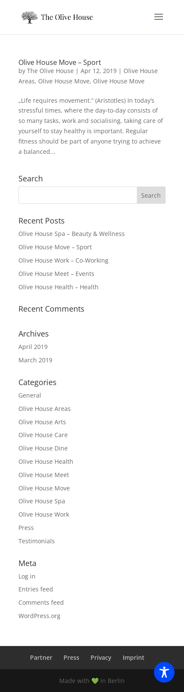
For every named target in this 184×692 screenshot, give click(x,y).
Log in (27, 576)
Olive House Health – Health (58, 287)
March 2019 (35, 360)
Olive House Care (43, 435)
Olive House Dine (43, 448)
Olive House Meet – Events (56, 273)
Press (26, 528)
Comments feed (41, 602)
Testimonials (36, 541)
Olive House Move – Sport (59, 62)
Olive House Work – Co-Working (63, 260)
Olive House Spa (41, 501)
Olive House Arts (42, 422)
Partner (41, 657)
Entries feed (35, 589)
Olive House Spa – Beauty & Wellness (71, 234)
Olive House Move (64, 81)
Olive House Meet (43, 475)
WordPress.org (39, 616)
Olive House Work (43, 514)
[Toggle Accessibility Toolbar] (164, 672)
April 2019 (33, 347)
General (29, 395)
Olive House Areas (44, 408)
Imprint (134, 657)
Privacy (101, 657)
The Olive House (50, 71)
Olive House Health (45, 461)
